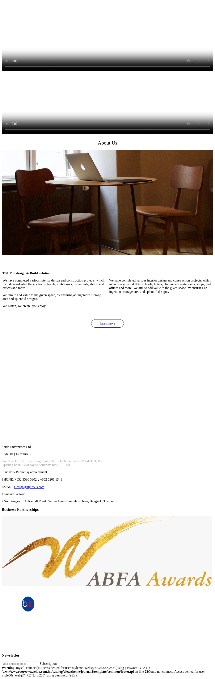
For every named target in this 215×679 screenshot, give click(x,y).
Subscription (48, 663)
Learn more (107, 323)
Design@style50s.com (29, 487)
